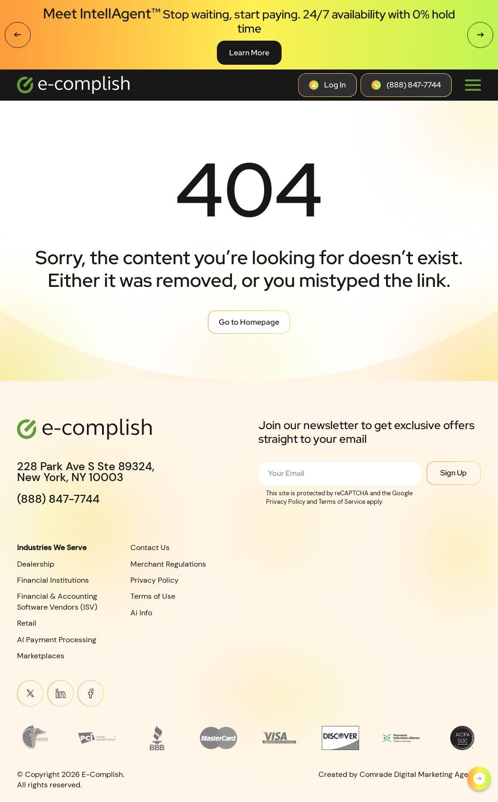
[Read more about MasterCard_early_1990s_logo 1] (218, 737)
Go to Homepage (249, 322)
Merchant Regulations (168, 564)
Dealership (35, 564)
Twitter (30, 694)
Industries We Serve (51, 547)
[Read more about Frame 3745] (35, 737)
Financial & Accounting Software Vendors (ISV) (57, 602)
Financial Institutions (53, 580)
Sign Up (453, 473)
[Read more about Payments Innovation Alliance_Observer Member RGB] (401, 737)
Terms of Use (152, 597)
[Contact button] (327, 85)
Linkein (60, 694)
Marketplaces (40, 656)
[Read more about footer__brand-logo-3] (157, 737)
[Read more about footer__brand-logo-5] (279, 737)
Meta (91, 694)
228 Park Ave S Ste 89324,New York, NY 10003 (86, 472)
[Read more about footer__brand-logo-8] (462, 737)
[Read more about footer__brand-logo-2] (96, 737)
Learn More (249, 53)
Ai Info (141, 613)
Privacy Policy (154, 580)
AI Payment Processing (56, 640)
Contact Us (150, 547)
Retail (26, 623)
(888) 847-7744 (58, 499)
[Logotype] (73, 85)
